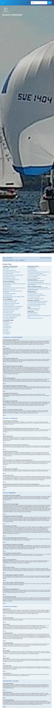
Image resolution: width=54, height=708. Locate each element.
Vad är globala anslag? (7, 327)
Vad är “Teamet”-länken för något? (33, 278)
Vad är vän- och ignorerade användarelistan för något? (37, 287)
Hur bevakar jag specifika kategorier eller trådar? (36, 302)
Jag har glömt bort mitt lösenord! (9, 276)
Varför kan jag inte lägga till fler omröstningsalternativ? (13, 306)
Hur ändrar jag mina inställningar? (9, 282)
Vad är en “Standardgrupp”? (32, 276)
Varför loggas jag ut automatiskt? (9, 278)
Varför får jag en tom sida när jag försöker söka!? (36, 295)
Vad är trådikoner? (6, 333)
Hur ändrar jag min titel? (7, 295)
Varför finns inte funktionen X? (33, 314)
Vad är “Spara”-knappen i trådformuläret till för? (12, 315)
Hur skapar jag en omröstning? (9, 304)
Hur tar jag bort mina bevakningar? (34, 305)
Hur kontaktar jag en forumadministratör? (35, 318)
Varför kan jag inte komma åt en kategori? (11, 309)
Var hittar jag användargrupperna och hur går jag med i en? (38, 271)
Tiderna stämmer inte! (7, 286)
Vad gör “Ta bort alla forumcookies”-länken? (11, 279)
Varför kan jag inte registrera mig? (9, 270)
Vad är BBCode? (6, 321)
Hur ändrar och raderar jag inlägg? (9, 301)
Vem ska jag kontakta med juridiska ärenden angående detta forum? (38, 316)
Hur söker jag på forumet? (32, 292)
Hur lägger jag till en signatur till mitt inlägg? (11, 303)
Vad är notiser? (6, 330)
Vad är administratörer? (31, 267)
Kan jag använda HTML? (7, 323)
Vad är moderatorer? (31, 268)
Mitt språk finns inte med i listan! (9, 289)
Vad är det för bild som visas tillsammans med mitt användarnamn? (12, 292)
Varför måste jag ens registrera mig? (10, 267)
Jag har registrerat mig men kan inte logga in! (11, 271)
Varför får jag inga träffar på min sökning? (35, 294)
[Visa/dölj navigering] (3, 2)
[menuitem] (10, 258)
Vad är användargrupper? (32, 270)
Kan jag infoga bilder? (7, 326)
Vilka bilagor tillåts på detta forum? (33, 308)
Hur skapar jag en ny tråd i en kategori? (10, 300)
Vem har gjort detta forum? (32, 312)
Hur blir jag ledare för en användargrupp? (35, 273)
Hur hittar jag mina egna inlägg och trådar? (35, 298)
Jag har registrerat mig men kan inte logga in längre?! (13, 275)
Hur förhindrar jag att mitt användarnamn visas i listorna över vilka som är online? (14, 284)
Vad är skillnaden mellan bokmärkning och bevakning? (37, 301)
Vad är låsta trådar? (6, 332)
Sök (50, 2)
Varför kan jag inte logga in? (8, 273)
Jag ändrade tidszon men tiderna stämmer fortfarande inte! (14, 287)
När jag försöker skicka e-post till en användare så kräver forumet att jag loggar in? (13, 297)
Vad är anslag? (6, 329)
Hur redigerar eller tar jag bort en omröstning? (11, 308)
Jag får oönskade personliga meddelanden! (35, 282)
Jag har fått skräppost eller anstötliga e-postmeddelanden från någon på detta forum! (39, 284)
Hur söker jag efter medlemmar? (33, 297)
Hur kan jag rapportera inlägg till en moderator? (12, 314)
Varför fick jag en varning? (8, 312)
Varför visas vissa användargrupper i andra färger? (37, 275)
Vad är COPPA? (6, 268)
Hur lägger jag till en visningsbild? (9, 293)
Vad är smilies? (6, 324)
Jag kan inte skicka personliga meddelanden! (35, 280)
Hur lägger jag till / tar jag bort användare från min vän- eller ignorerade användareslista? (38, 289)
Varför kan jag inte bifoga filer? (8, 311)
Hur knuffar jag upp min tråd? (8, 318)
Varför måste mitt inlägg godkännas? (10, 317)
